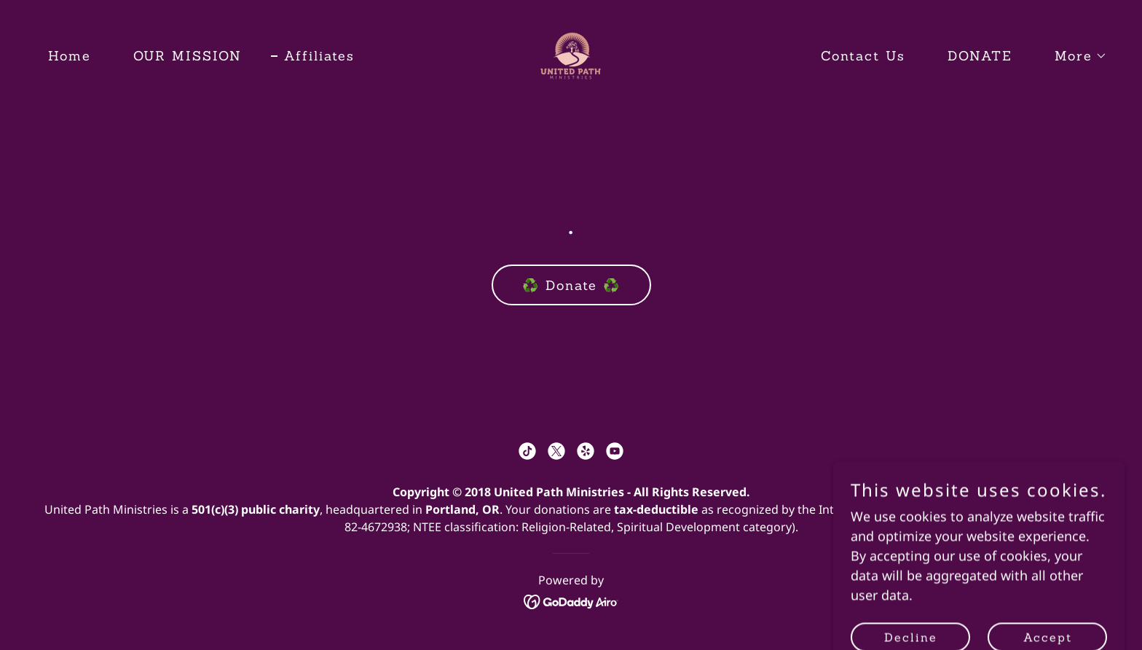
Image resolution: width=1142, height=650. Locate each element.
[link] (570, 54)
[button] (1074, 56)
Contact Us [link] (863, 55)
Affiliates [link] (319, 55)
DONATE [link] (980, 55)
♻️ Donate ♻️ (571, 285)
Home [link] (69, 55)
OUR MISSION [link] (187, 55)
